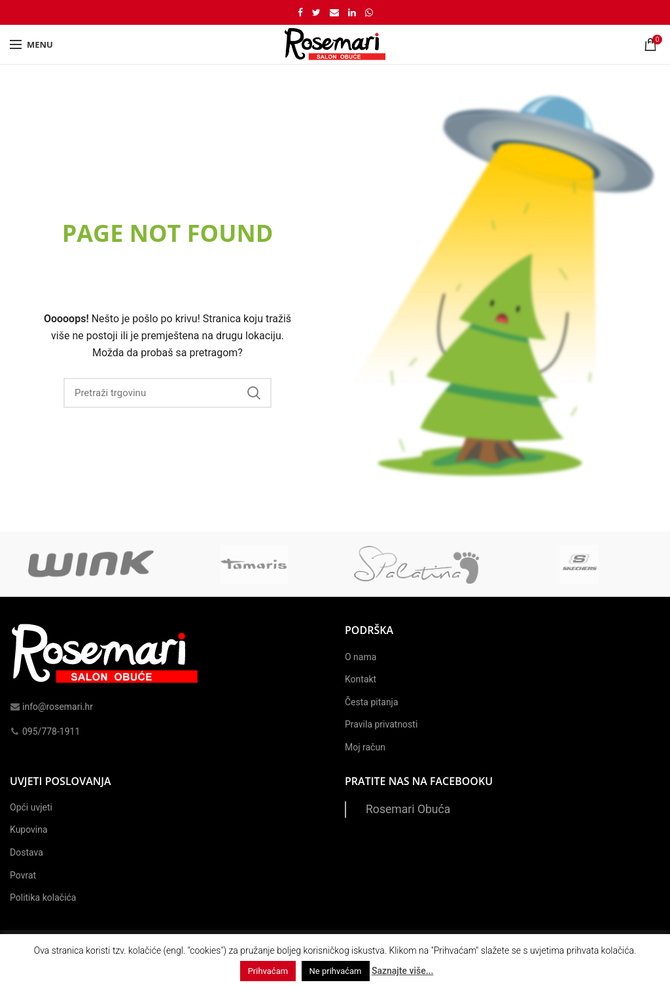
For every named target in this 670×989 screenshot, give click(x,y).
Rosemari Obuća (408, 809)
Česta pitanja (371, 702)
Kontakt (360, 679)
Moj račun (365, 747)
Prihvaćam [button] (268, 971)
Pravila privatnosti (381, 724)
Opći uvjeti (31, 807)
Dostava (26, 852)
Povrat (23, 875)
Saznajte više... (402, 970)
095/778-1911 (45, 731)
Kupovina (29, 829)
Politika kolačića (43, 897)
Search (254, 393)
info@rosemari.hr (51, 706)
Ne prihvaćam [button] (335, 971)
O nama (360, 657)
